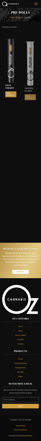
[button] (20, 272)
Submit (20, 406)
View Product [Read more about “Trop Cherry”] (10, 97)
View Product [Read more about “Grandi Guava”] (30, 100)
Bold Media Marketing (24, 436)
